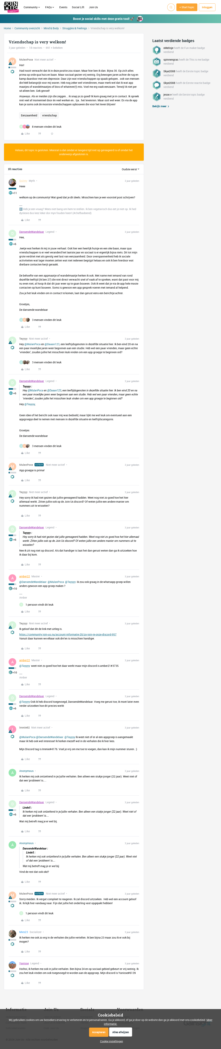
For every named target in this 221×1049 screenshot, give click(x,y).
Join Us (93, 7)
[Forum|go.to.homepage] (11, 7)
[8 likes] (40, 127)
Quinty (23, 181)
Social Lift (78, 7)
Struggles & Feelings (74, 28)
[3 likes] (40, 320)
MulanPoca (26, 59)
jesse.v (167, 94)
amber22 (24, 576)
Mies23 (23, 932)
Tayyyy (23, 338)
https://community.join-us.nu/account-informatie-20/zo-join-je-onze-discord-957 (68, 634)
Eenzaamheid (29, 115)
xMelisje (168, 48)
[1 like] (36, 605)
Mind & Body (51, 28)
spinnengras (170, 59)
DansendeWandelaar (31, 232)
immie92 (24, 727)
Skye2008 (169, 71)
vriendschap (49, 115)
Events (63, 7)
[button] (186, 7)
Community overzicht (27, 28)
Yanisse (24, 963)
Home (7, 28)
